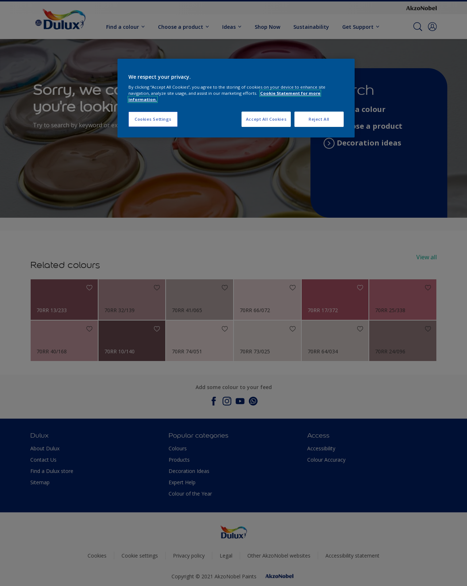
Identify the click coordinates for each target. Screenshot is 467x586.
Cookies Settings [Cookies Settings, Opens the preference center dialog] (153, 119)
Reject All (319, 119)
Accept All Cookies (266, 119)
